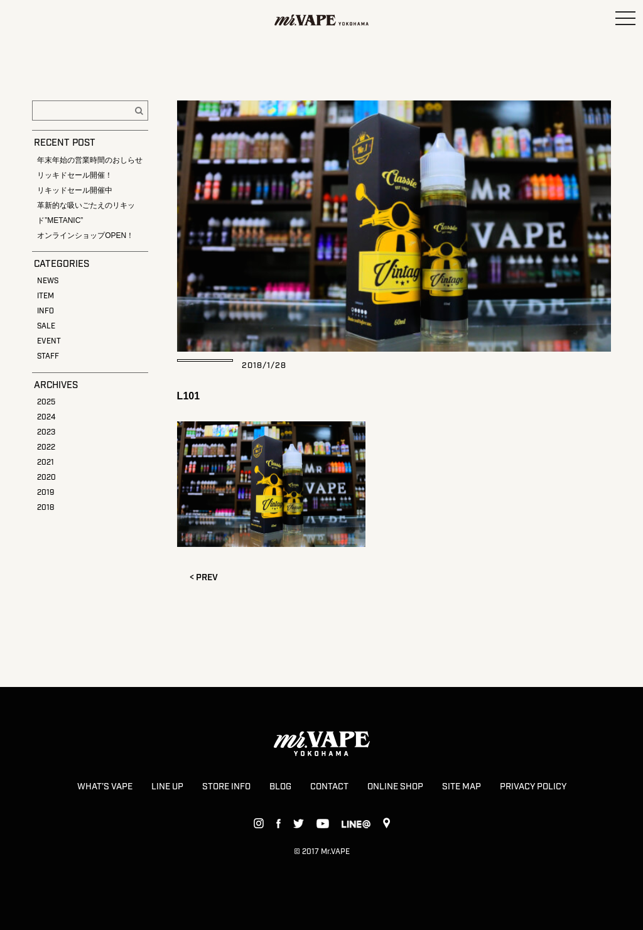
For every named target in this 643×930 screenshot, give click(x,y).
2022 (46, 447)
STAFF (48, 356)
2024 (46, 417)
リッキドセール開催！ (74, 175)
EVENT (49, 341)
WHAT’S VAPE (104, 786)
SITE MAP (461, 786)
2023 (46, 432)
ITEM (45, 296)
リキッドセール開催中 (74, 190)
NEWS (47, 281)
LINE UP (167, 786)
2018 (45, 507)
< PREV (204, 577)
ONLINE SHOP (395, 786)
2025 (46, 402)
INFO (45, 311)
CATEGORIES (61, 264)
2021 (45, 462)
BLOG (280, 786)
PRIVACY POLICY (533, 786)
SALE (46, 326)
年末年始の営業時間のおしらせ (90, 160)
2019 (45, 492)
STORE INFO (226, 786)
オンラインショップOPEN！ (85, 235)
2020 (46, 477)
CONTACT (329, 786)
